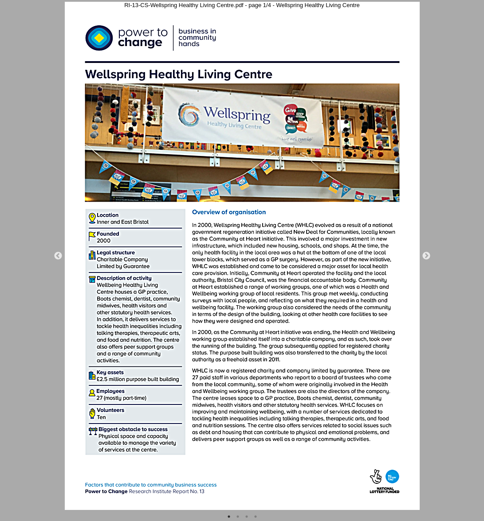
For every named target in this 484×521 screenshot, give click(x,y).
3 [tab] (246, 516)
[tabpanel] (242, 256)
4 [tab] (255, 516)
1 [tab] (228, 516)
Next (426, 256)
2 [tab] (237, 516)
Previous (58, 256)
